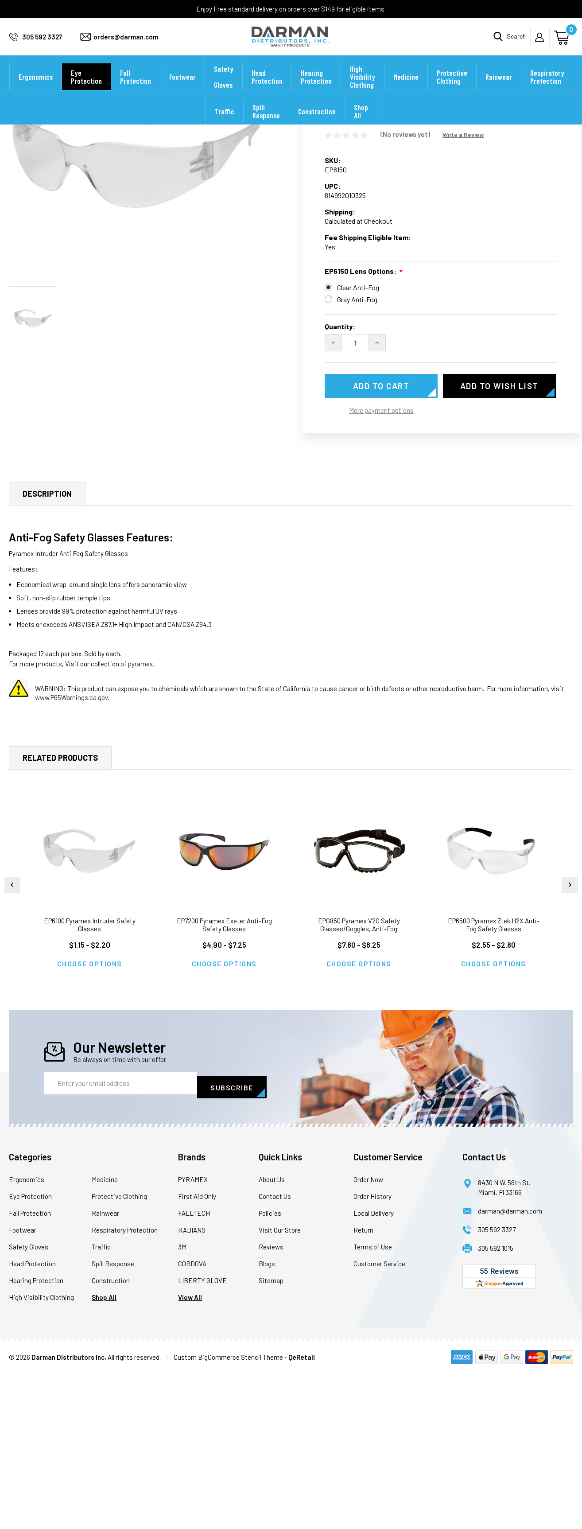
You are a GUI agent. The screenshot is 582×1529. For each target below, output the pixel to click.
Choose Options (89, 1123)
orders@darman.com (125, 43)
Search (516, 42)
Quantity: (340, 447)
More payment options (381, 531)
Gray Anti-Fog (357, 420)
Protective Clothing (452, 88)
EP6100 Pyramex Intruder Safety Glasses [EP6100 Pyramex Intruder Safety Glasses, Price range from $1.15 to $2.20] (90, 1085)
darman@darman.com (510, 1367)
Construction (317, 123)
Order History (372, 1352)
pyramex (140, 824)
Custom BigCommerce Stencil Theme (228, 1513)
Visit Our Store (280, 1386)
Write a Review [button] (463, 255)
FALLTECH (194, 1369)
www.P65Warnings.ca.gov (71, 857)
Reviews (271, 1403)
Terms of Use (372, 1403)
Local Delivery (373, 1369)
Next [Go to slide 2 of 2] (570, 1045)
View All (190, 1453)
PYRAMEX (193, 1335)
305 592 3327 (42, 43)
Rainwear (498, 88)
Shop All (361, 123)
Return (363, 1386)
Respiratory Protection (547, 88)
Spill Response (266, 123)
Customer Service (379, 1420)
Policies (270, 1369)
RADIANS (192, 1386)
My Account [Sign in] (542, 43)
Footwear (182, 88)
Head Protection (267, 88)
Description (47, 653)
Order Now (368, 1335)
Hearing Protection (316, 88)
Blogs (267, 1420)
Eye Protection (86, 88)
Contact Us (275, 1352)
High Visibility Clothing (362, 88)
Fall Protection (135, 88)
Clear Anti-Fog (358, 408)
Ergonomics (36, 88)
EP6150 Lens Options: (364, 392)
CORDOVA (192, 1420)
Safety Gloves (223, 88)
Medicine (406, 88)
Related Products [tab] (60, 917)
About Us (272, 1335)
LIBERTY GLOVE (202, 1436)
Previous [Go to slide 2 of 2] (12, 1045)
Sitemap (271, 1436)
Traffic (224, 123)
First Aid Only (197, 1352)
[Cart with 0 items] (562, 42)
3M (182, 1403)
